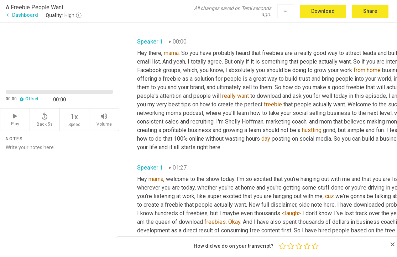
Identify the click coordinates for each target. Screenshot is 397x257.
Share (370, 11)
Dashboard (22, 15)
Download (323, 11)
